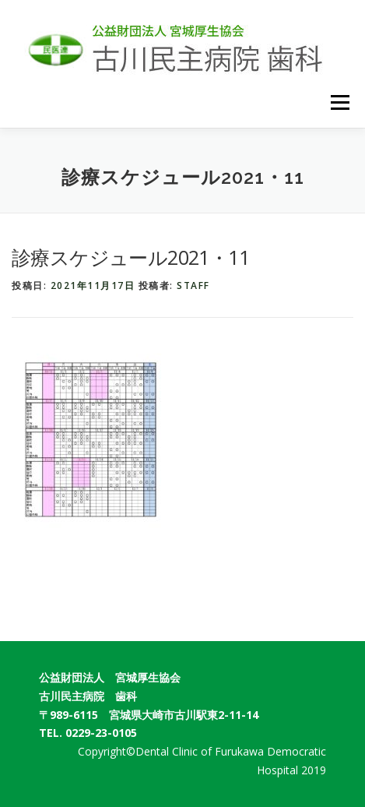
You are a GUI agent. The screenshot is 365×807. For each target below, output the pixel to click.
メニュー (339, 102)
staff (193, 285)
